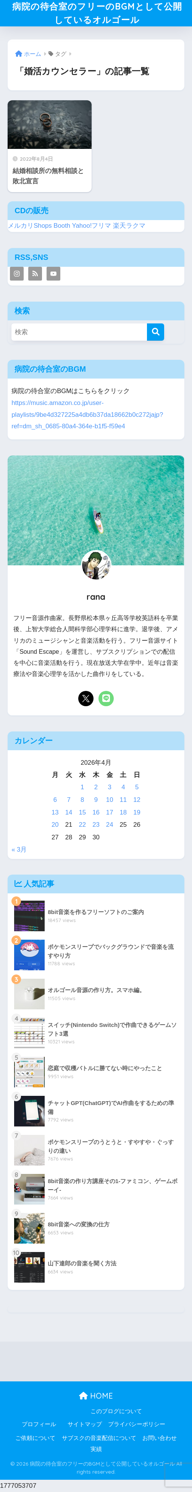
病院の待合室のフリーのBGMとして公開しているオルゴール (97, 13)
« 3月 (19, 849)
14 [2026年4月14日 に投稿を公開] (69, 812)
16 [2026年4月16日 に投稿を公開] (96, 812)
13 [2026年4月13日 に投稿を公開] (55, 812)
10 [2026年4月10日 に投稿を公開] (109, 799)
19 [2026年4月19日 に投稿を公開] (136, 812)
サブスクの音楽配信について (99, 1438)
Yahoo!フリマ (91, 225)
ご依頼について (35, 1438)
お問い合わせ (159, 1438)
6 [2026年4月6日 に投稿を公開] (55, 799)
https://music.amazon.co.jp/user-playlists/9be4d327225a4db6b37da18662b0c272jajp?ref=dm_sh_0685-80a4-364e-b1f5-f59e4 (87, 414)
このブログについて (116, 1411)
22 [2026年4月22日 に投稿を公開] (82, 824)
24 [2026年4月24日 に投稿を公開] (109, 824)
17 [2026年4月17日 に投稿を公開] (109, 812)
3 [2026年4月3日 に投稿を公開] (109, 787)
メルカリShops (30, 225)
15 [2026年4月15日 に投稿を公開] (82, 812)
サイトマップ (85, 1424)
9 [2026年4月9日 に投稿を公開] (96, 799)
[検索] (155, 332)
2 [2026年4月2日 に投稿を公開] (96, 787)
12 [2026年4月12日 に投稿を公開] (136, 799)
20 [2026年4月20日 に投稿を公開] (55, 824)
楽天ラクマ (129, 225)
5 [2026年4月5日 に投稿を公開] (137, 787)
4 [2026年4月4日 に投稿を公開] (123, 787)
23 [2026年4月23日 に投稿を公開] (96, 824)
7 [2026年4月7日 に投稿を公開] (68, 799)
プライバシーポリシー (136, 1424)
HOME (96, 1396)
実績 (96, 1449)
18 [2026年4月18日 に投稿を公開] (123, 812)
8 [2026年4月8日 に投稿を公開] (82, 799)
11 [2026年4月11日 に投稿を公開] (123, 799)
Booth (61, 225)
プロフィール (39, 1424)
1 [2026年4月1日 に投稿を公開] (82, 787)
